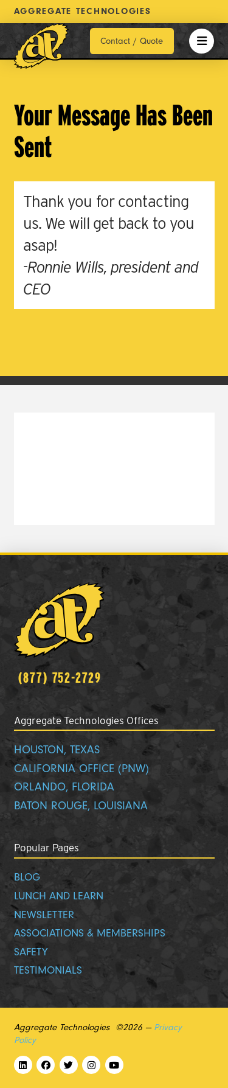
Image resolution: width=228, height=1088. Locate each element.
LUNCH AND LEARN (58, 896)
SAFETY (31, 952)
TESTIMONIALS (48, 970)
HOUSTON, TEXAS (57, 750)
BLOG (27, 877)
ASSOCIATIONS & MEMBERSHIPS (89, 933)
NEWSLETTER (44, 914)
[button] (201, 41)
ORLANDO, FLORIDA (64, 787)
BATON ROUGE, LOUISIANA (81, 806)
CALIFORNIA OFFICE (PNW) (81, 768)
